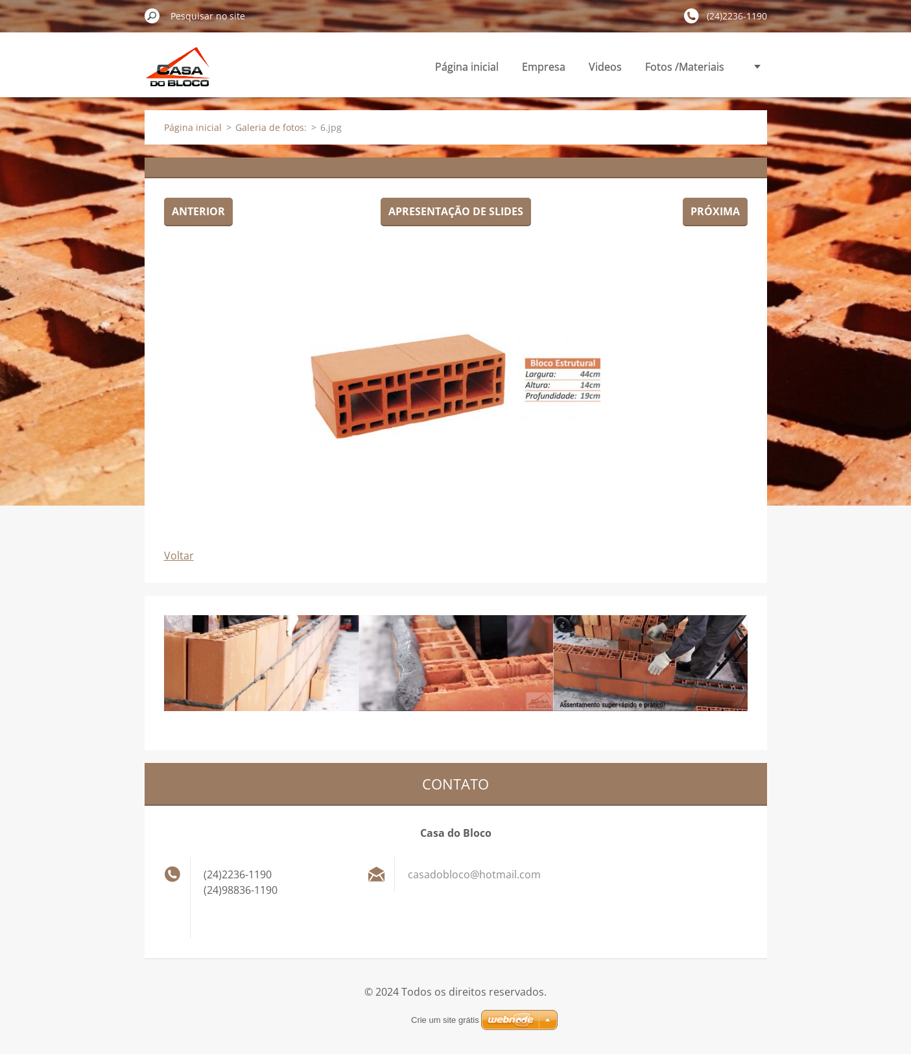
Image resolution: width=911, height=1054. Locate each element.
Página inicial (467, 67)
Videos (605, 67)
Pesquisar (152, 15)
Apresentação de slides (455, 211)
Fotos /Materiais (684, 67)
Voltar (179, 555)
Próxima (715, 211)
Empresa (543, 67)
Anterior (198, 211)
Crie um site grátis (445, 1020)
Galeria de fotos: (271, 127)
